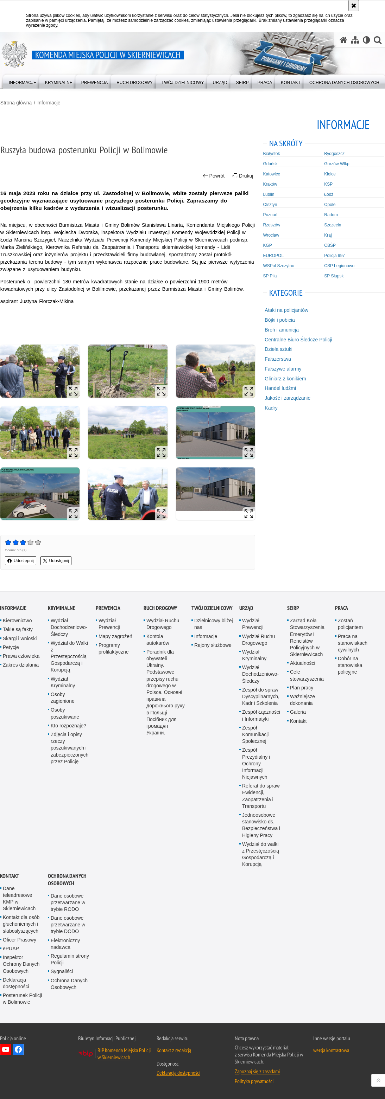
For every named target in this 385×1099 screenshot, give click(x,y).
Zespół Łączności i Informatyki (261, 715)
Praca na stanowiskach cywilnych (352, 642)
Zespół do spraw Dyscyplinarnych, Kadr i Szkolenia (260, 696)
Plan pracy (301, 687)
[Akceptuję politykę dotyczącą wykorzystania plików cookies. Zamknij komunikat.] (353, 5)
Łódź (329, 194)
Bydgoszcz (334, 153)
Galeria (298, 712)
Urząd (246, 607)
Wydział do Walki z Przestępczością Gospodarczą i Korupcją (69, 656)
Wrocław (271, 234)
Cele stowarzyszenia (307, 675)
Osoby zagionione (63, 697)
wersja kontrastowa (331, 1049)
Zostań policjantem (350, 623)
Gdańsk (270, 163)
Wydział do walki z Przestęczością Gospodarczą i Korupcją (260, 854)
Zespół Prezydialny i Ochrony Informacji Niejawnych (256, 763)
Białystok (271, 153)
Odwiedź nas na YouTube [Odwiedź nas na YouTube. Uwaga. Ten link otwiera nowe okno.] (5, 1049)
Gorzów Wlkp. (337, 163)
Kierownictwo (17, 620)
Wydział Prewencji (109, 623)
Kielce (330, 173)
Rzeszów (271, 224)
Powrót (214, 176)
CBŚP (330, 245)
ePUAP (11, 948)
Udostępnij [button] (20, 560)
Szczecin (332, 224)
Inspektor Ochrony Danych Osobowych (21, 963)
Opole (330, 204)
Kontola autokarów (157, 639)
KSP (328, 183)
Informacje (48, 102)
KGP (267, 245)
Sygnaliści (62, 971)
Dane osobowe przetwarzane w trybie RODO (68, 902)
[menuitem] (22, 81)
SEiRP (293, 607)
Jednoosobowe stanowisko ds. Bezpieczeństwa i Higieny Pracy (261, 825)
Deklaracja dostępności (16, 983)
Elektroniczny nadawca (65, 943)
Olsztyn (270, 204)
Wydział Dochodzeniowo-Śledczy (69, 626)
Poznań (270, 214)
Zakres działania (21, 664)
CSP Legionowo (339, 265)
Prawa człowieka (21, 655)
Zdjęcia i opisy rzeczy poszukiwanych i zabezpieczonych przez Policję (69, 747)
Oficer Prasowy (19, 939)
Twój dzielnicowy (212, 607)
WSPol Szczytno (279, 265)
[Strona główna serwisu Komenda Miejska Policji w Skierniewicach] (343, 40)
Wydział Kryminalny (63, 682)
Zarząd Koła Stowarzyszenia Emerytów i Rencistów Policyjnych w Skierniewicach (307, 637)
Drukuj (243, 176)
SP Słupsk (334, 275)
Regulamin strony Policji (70, 959)
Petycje (11, 647)
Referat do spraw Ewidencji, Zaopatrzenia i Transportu (261, 796)
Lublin (268, 194)
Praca (341, 607)
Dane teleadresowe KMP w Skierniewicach (19, 898)
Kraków (270, 183)
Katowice (271, 173)
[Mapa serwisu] (355, 40)
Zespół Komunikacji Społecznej (255, 734)
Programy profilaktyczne (114, 648)
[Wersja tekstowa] (366, 40)
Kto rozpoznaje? (68, 725)
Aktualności (302, 663)
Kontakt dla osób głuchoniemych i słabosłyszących (21, 923)
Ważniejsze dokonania (302, 699)
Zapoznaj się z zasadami (257, 1070)
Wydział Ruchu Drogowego (162, 623)
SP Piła (270, 275)
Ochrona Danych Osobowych (67, 879)
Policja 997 (334, 255)
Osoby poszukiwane (65, 713)
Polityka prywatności (254, 1080)
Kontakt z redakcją (174, 1049)
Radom (331, 214)
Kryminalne (61, 607)
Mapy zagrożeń (115, 636)
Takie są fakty (18, 629)
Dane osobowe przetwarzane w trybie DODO (68, 924)
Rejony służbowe (213, 645)
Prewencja (108, 607)
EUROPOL (273, 255)
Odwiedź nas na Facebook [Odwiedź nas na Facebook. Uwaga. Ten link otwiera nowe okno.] (18, 1049)
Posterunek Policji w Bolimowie (22, 998)
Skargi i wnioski (20, 638)
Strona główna (16, 102)
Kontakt (298, 721)
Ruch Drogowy (160, 607)
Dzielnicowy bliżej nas (213, 623)
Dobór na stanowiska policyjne (350, 664)
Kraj (328, 234)
